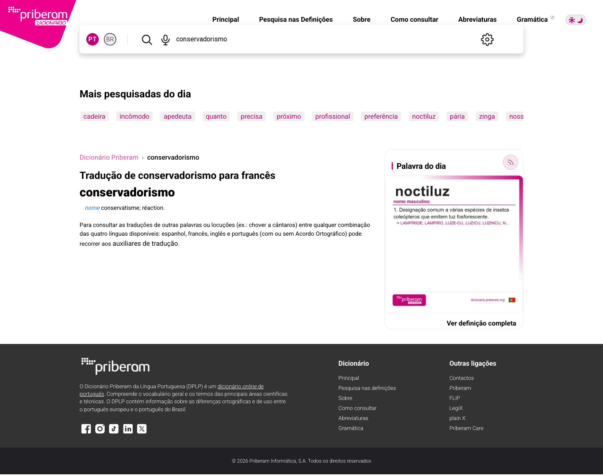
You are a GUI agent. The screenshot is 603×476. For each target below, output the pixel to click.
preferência (381, 116)
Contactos (461, 378)
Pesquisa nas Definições (296, 19)
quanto (216, 116)
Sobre (361, 19)
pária (457, 116)
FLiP (454, 398)
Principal (225, 19)
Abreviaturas (477, 19)
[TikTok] (114, 433)
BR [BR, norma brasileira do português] (110, 39)
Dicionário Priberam (109, 157)
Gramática (536, 19)
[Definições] (487, 39)
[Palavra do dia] (510, 162)
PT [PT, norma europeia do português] (92, 39)
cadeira (94, 116)
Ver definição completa (481, 323)
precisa (251, 116)
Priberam (460, 388)
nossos (520, 116)
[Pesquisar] (147, 39)
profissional (332, 116)
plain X (457, 418)
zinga (487, 116)
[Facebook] (86, 433)
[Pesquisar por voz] (165, 39)
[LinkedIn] (128, 433)
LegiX (456, 408)
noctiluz (424, 116)
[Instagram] (100, 433)
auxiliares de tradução (145, 243)
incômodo (135, 116)
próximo (289, 116)
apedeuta (177, 116)
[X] (142, 433)
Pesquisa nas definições (367, 388)
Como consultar (414, 19)
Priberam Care (466, 428)
